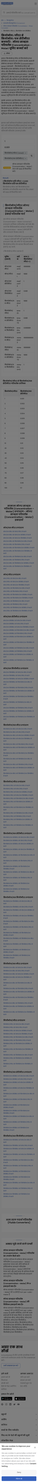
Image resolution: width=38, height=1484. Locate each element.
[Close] (34, 1454)
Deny (19, 1479)
